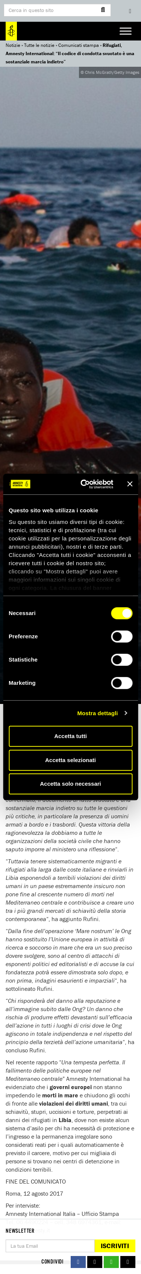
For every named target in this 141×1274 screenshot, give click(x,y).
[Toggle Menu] (126, 31)
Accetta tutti (70, 736)
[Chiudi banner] (129, 484)
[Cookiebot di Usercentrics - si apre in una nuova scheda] (84, 484)
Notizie (13, 45)
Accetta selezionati (70, 760)
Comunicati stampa (78, 45)
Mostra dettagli (97, 713)
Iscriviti (115, 1245)
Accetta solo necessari (70, 783)
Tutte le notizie (39, 45)
